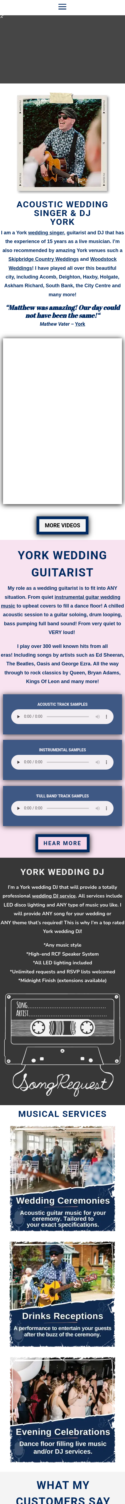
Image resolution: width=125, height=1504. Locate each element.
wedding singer (46, 232)
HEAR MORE (63, 843)
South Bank (59, 285)
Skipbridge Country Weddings (43, 259)
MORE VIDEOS (62, 525)
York (80, 324)
